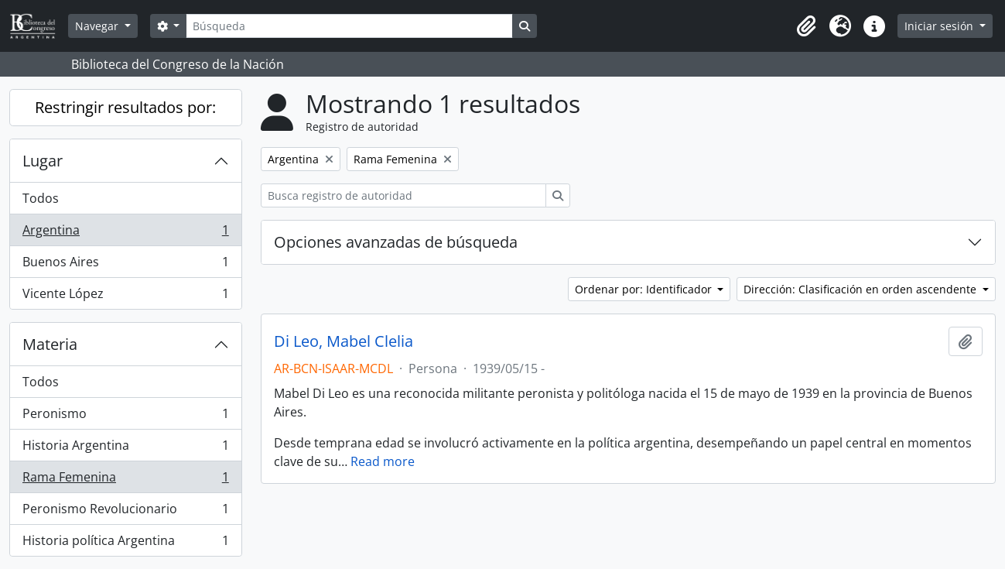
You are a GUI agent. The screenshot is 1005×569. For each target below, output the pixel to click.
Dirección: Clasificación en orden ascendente (861, 289)
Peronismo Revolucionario (125, 512)
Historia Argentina (125, 448)
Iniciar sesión (940, 26)
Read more (382, 461)
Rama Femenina (125, 480)
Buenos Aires (125, 265)
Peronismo (125, 417)
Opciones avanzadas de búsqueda (396, 241)
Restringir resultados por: (125, 107)
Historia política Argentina (125, 543)
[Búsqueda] (349, 26)
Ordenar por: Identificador (645, 289)
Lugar (42, 160)
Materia (49, 344)
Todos (40, 198)
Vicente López (125, 296)
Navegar (98, 26)
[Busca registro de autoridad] (403, 195)
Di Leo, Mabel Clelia (343, 341)
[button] (806, 26)
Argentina (125, 233)
